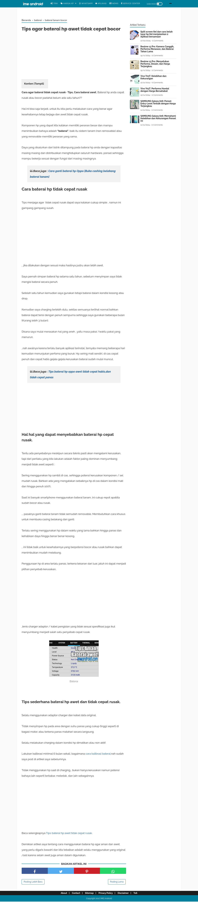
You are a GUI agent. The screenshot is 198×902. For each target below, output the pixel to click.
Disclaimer (124, 893)
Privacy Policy (106, 893)
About (61, 893)
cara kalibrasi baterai (98, 754)
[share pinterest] (87, 871)
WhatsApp (86, 3)
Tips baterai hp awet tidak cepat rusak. (69, 833)
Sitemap (89, 893)
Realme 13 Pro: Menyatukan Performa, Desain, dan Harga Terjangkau (155, 64)
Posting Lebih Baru (33, 882)
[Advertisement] (74, 56)
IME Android (106, 899)
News (113, 3)
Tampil (39, 83)
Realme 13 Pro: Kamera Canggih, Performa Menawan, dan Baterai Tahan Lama (157, 49)
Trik (54, 3)
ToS (137, 893)
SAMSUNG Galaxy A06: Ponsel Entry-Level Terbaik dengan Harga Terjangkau (158, 103)
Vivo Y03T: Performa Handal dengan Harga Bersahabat (154, 89)
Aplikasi (101, 3)
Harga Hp (67, 3)
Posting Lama (117, 882)
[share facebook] (35, 871)
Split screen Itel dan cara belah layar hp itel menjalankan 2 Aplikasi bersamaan (156, 34)
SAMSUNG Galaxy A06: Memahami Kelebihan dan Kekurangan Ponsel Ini (158, 118)
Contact (75, 893)
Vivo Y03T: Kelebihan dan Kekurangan (153, 77)
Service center (130, 3)
